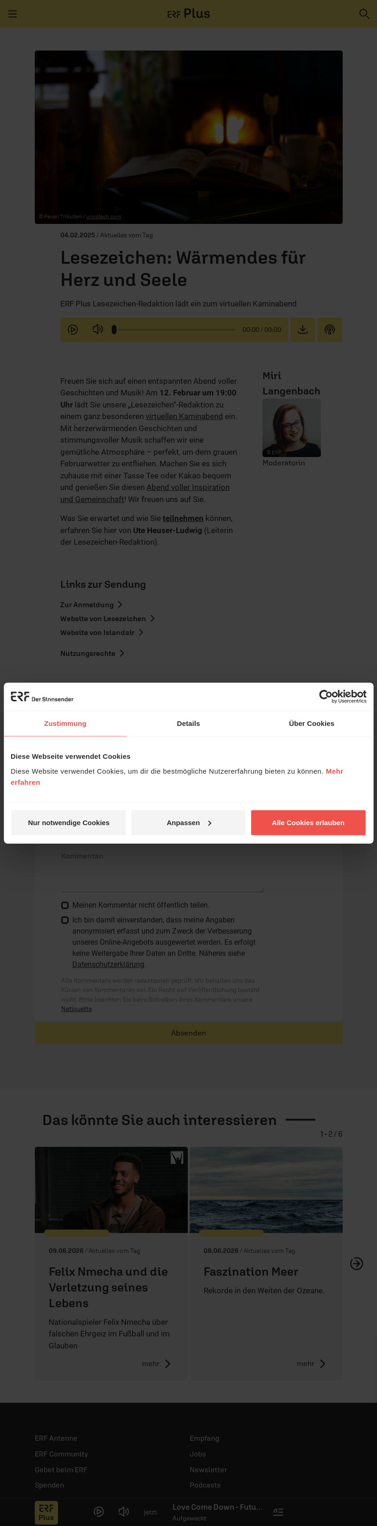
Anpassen (188, 822)
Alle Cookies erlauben (308, 822)
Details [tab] (188, 723)
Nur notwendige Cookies (68, 822)
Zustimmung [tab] (65, 723)
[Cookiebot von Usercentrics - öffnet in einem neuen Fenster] (325, 697)
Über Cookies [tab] (311, 723)
